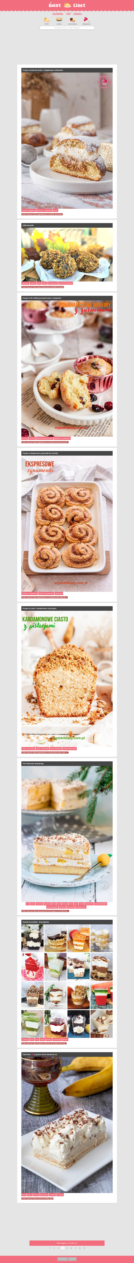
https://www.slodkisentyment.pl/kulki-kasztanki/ (48, 287)
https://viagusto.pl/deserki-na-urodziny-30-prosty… (49, 1043)
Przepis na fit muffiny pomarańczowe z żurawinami (42, 298)
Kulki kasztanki (28, 225)
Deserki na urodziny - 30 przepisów (36, 922)
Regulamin (62, 1259)
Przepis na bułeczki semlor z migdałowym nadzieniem (43, 70)
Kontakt (72, 1259)
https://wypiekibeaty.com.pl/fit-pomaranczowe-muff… (50, 442)
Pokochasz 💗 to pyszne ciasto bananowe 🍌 (40, 1054)
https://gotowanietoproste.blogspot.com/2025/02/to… (51, 911)
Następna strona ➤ (67, 1243)
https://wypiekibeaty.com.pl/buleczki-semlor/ (47, 214)
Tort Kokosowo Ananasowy (33, 763)
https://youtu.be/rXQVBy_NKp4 (43, 1198)
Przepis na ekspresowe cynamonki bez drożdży (40, 453)
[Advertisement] (67, 47)
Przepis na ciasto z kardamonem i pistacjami (39, 608)
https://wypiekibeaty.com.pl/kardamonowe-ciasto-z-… (50, 752)
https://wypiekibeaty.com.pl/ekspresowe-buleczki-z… (50, 597)
